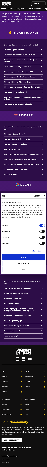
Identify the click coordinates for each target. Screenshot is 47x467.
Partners (12, 392)
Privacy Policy (5, 462)
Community (12, 382)
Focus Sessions (34, 9)
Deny (23, 269)
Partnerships (12, 399)
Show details (36, 251)
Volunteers (12, 387)
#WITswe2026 (35, 377)
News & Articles (35, 399)
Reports (35, 404)
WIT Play (35, 382)
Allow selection (23, 263)
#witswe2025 (7, 9)
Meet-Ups (12, 404)
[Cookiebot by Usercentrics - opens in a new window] (31, 196)
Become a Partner (12, 414)
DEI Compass (12, 409)
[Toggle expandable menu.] (38, 4)
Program (20, 9)
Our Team (12, 377)
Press (35, 414)
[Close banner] (44, 195)
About (12, 372)
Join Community (12, 440)
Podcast (35, 409)
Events (35, 372)
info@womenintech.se (8, 450)
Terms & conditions (6, 459)
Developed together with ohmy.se (10, 456)
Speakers (35, 387)
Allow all (23, 257)
